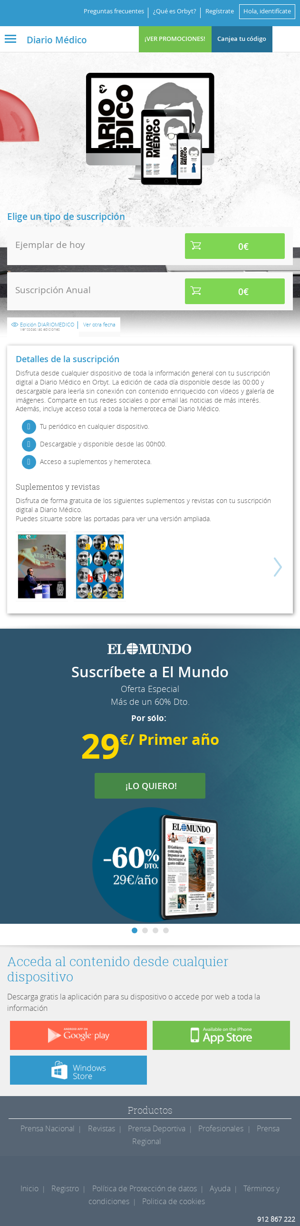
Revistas (101, 1128)
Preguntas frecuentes (114, 11)
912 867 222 (276, 1219)
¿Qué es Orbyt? (174, 11)
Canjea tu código (241, 39)
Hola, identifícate (267, 11)
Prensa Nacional (47, 1128)
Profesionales (220, 1128)
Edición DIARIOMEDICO (47, 327)
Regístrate (219, 11)
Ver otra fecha (99, 324)
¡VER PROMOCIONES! (175, 39)
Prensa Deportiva (156, 1128)
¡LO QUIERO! (157, 785)
